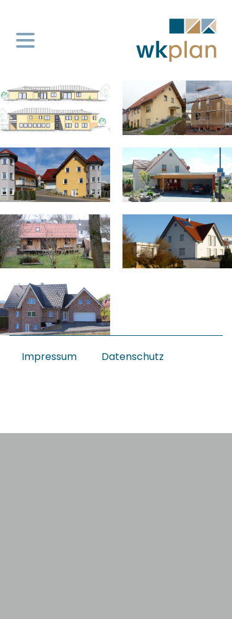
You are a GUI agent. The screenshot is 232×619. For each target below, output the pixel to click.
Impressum (49, 356)
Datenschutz (132, 356)
